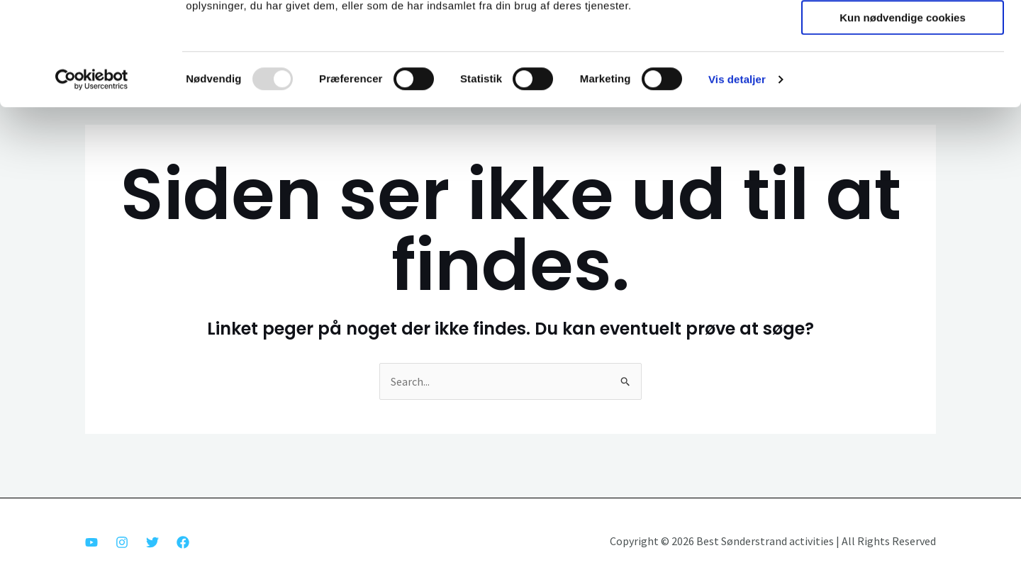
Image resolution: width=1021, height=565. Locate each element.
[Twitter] (152, 542)
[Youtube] (91, 542)
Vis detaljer (737, 176)
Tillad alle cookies (902, 34)
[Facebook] (183, 542)
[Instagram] (122, 542)
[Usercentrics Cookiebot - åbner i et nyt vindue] (92, 176)
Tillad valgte (902, 75)
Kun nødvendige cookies (902, 114)
